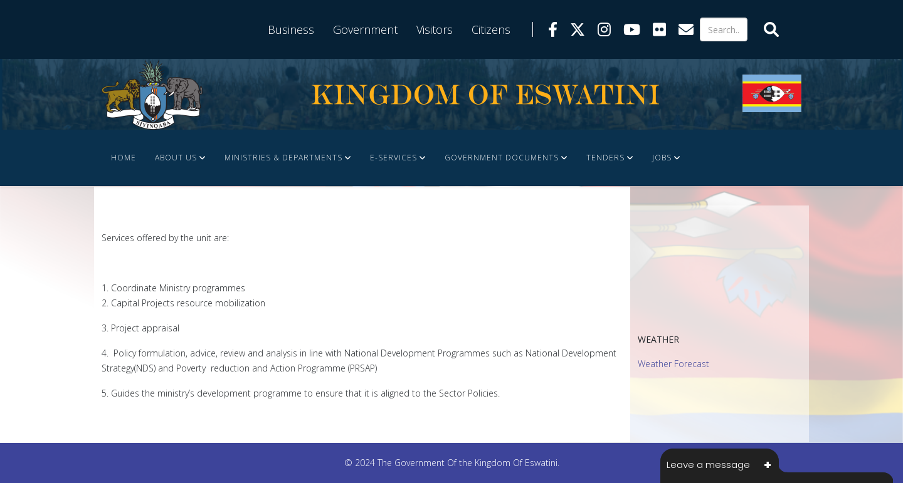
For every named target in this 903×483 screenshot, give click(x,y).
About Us (176, 157)
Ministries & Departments (283, 157)
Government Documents (502, 157)
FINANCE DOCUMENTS (156, 214)
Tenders (605, 157)
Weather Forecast (673, 364)
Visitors (434, 29)
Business (291, 29)
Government (365, 29)
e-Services (393, 157)
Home (123, 157)
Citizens (491, 29)
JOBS (662, 157)
